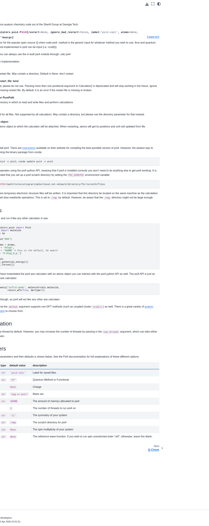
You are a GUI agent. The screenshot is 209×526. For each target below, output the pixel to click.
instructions (98, 165)
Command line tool (14, 445)
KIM (11, 261)
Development (11, 482)
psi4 (11, 308)
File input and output (17, 20)
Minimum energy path (18, 102)
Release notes (11, 461)
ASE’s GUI (12, 107)
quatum (112, 349)
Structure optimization (18, 57)
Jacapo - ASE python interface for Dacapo (20, 254)
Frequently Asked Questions (19, 487)
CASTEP (14, 154)
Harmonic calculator (19, 237)
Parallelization (178, 26)
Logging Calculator (19, 354)
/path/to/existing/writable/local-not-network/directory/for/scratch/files (104, 210)
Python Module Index (14, 514)
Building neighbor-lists (18, 87)
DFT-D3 (13, 365)
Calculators (13, 128)
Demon (13, 170)
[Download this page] (147, 4)
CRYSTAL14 (16, 165)
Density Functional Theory (20, 386)
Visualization (13, 123)
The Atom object (15, 435)
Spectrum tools (15, 410)
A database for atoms (18, 97)
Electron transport (16, 440)
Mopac (12, 271)
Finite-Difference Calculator (23, 349)
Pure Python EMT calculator (24, 139)
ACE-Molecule (16, 380)
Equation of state (15, 31)
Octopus (13, 282)
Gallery (8, 456)
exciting (13, 201)
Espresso (14, 196)
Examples (176, 20)
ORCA (12, 297)
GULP (12, 232)
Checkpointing (16, 344)
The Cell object (15, 10)
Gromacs (14, 227)
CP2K (12, 159)
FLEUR (13, 211)
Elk (11, 191)
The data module (15, 52)
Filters (10, 72)
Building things (14, 26)
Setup (174, 15)
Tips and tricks (11, 450)
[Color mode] (159, 4)
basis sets (139, 349)
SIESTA (13, 318)
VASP (12, 334)
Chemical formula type (18, 36)
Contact (8, 466)
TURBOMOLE (16, 323)
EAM (12, 133)
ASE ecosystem (12, 471)
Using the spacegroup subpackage (18, 80)
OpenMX (14, 292)
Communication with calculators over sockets (22, 245)
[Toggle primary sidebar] (47, 4)
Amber (12, 149)
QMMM (13, 339)
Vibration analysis (16, 391)
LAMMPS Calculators (20, 266)
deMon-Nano (16, 175)
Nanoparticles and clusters (21, 118)
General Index (10, 509)
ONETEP (14, 287)
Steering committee (14, 476)
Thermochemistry (16, 415)
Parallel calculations (17, 430)
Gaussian (14, 222)
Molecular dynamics (17, 62)
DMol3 (12, 185)
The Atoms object (16, 5)
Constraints (13, 67)
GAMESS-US (16, 217)
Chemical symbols (16, 41)
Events (7, 492)
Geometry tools (15, 92)
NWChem (14, 276)
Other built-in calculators (22, 370)
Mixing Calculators (19, 360)
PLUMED (14, 302)
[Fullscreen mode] (153, 4)
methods (122, 349)
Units (9, 15)
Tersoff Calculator (18, 328)
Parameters (177, 31)
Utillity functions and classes (17, 423)
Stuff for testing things (20, 375)
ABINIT (13, 144)
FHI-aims (14, 206)
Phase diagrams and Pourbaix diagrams (22, 403)
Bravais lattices (15, 113)
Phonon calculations (17, 396)
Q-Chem (13, 313)
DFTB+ (13, 180)
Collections (12, 46)
